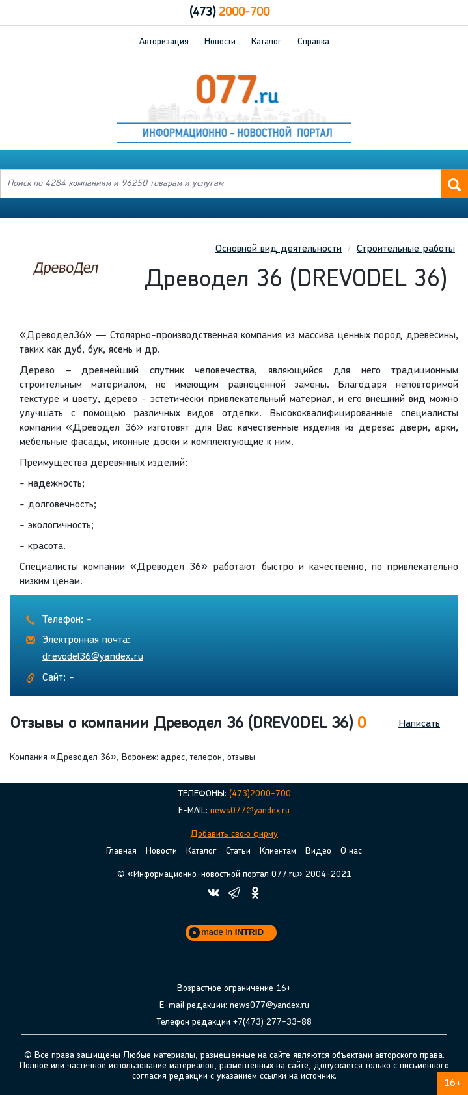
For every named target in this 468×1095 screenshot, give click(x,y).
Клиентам (278, 851)
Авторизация (164, 42)
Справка (313, 42)
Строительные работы (406, 249)
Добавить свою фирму (234, 834)
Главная (121, 851)
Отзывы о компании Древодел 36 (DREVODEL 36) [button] (188, 724)
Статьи (238, 851)
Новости (220, 42)
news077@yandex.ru (250, 811)
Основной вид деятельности (278, 249)
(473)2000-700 (260, 794)
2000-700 (229, 13)
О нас (351, 851)
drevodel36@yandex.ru (92, 657)
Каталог (266, 42)
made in (233, 932)
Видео (318, 851)
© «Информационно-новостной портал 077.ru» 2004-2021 (234, 875)
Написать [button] (419, 724)
